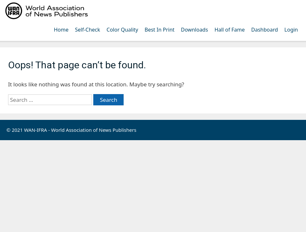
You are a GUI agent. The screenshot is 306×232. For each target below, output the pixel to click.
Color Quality (122, 29)
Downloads (194, 29)
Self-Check (87, 29)
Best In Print (160, 29)
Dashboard (264, 29)
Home (61, 29)
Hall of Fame (229, 29)
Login (291, 29)
